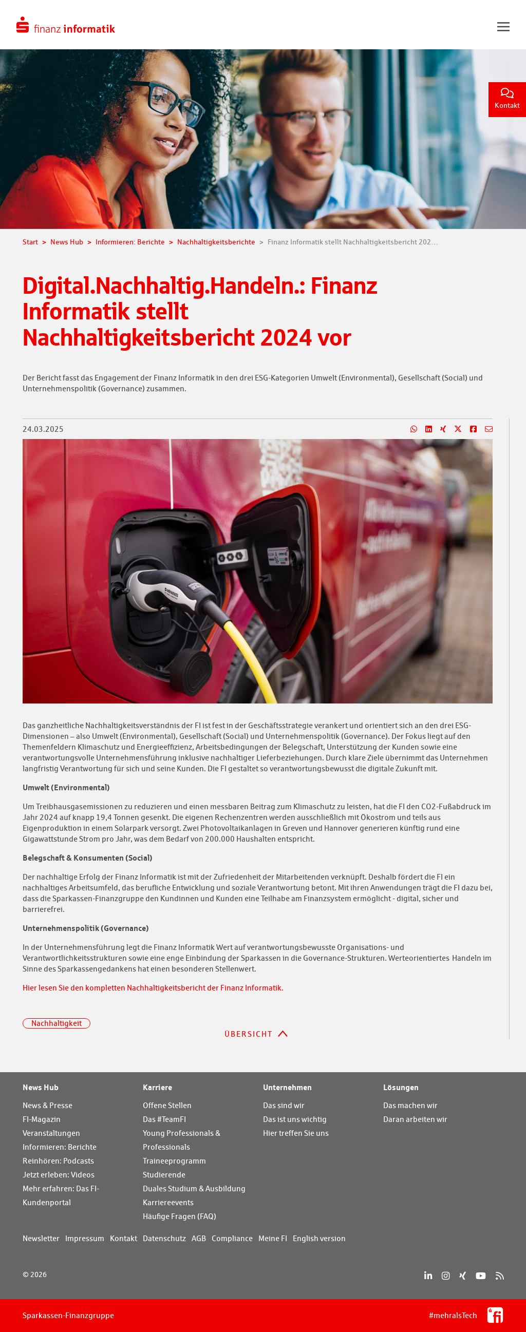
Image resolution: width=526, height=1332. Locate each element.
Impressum (84, 1238)
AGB (199, 1238)
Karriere (157, 1087)
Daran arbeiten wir (415, 1119)
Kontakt (507, 98)
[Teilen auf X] (454, 429)
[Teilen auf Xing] (439, 429)
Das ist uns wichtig (295, 1119)
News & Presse (47, 1105)
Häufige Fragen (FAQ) (179, 1216)
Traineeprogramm (174, 1160)
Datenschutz (164, 1238)
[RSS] (499, 1275)
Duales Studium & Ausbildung (194, 1188)
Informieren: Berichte (60, 1147)
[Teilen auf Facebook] (469, 429)
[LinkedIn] (428, 1275)
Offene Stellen (167, 1105)
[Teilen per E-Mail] (485, 429)
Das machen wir (410, 1105)
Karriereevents (168, 1202)
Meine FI (272, 1238)
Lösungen (401, 1087)
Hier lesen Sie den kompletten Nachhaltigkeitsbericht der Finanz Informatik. (153, 987)
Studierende (164, 1174)
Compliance (232, 1238)
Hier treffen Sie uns (296, 1133)
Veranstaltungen (51, 1133)
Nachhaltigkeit (56, 1023)
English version (319, 1238)
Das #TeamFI (164, 1119)
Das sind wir (284, 1105)
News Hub (41, 1087)
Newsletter (41, 1238)
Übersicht (248, 1034)
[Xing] (462, 1275)
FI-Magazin (42, 1119)
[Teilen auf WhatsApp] (409, 429)
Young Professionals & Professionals (181, 1140)
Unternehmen (287, 1087)
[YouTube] (481, 1275)
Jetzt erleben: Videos (59, 1174)
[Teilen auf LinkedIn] (424, 429)
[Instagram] (445, 1275)
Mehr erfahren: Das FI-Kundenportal (61, 1195)
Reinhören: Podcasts (58, 1160)
